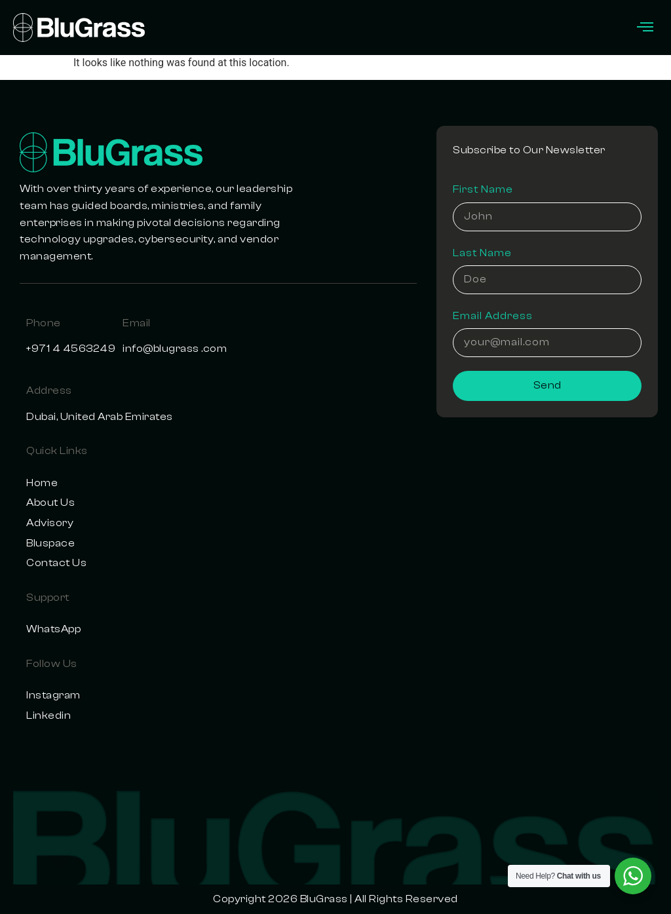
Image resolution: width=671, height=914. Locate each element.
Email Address (493, 316)
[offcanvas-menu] (645, 27)
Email (137, 323)
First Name (483, 189)
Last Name (482, 253)
